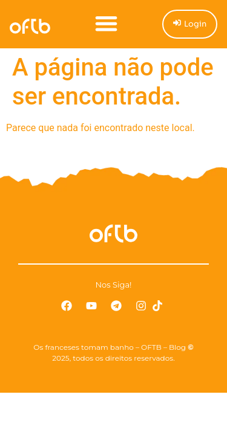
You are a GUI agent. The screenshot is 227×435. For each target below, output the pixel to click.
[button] (106, 23)
